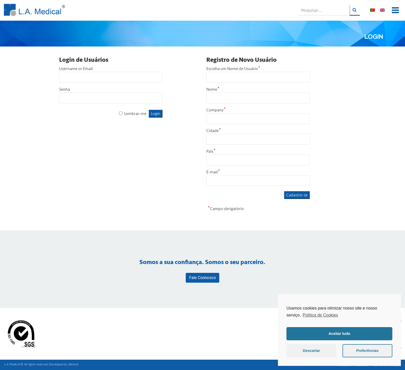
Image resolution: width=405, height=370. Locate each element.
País (211, 151)
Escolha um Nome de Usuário (233, 68)
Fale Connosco (202, 277)
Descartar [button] (311, 351)
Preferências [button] (367, 351)
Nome (213, 89)
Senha (64, 89)
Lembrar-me (135, 113)
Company (216, 110)
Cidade (213, 130)
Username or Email (76, 68)
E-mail (213, 172)
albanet (73, 364)
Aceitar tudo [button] (339, 334)
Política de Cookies (320, 315)
